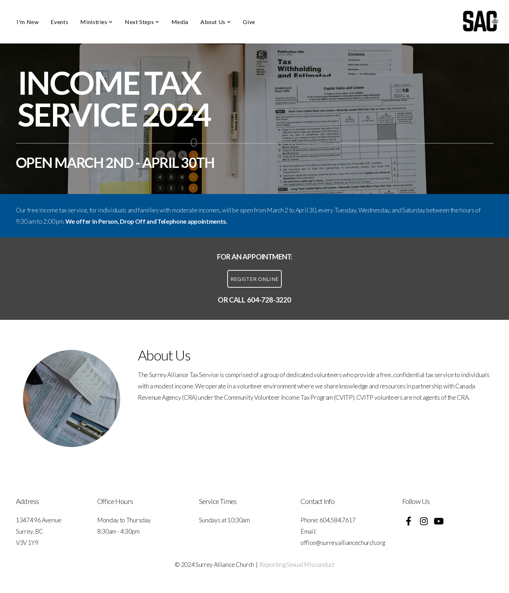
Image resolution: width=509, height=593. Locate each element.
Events (59, 21)
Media (179, 21)
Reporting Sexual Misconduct (296, 564)
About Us (215, 21)
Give (249, 21)
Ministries (96, 21)
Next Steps (142, 21)
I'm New (28, 21)
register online (254, 278)
